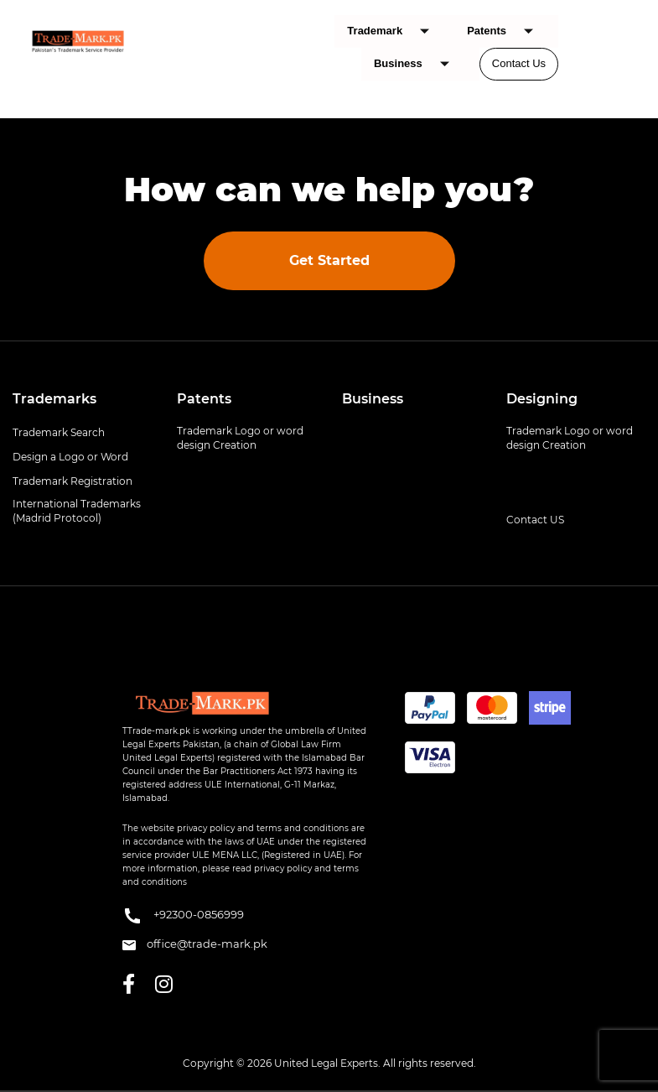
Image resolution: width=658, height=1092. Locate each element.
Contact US (535, 519)
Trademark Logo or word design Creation (240, 437)
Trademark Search (59, 432)
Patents (506, 31)
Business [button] (372, 399)
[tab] (82, 399)
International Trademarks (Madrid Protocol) (77, 510)
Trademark (394, 31)
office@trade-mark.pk (194, 943)
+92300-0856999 (183, 916)
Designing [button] (542, 399)
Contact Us (519, 63)
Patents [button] (204, 399)
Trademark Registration (72, 481)
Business (418, 64)
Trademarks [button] (54, 399)
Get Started (329, 260)
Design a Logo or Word (70, 456)
